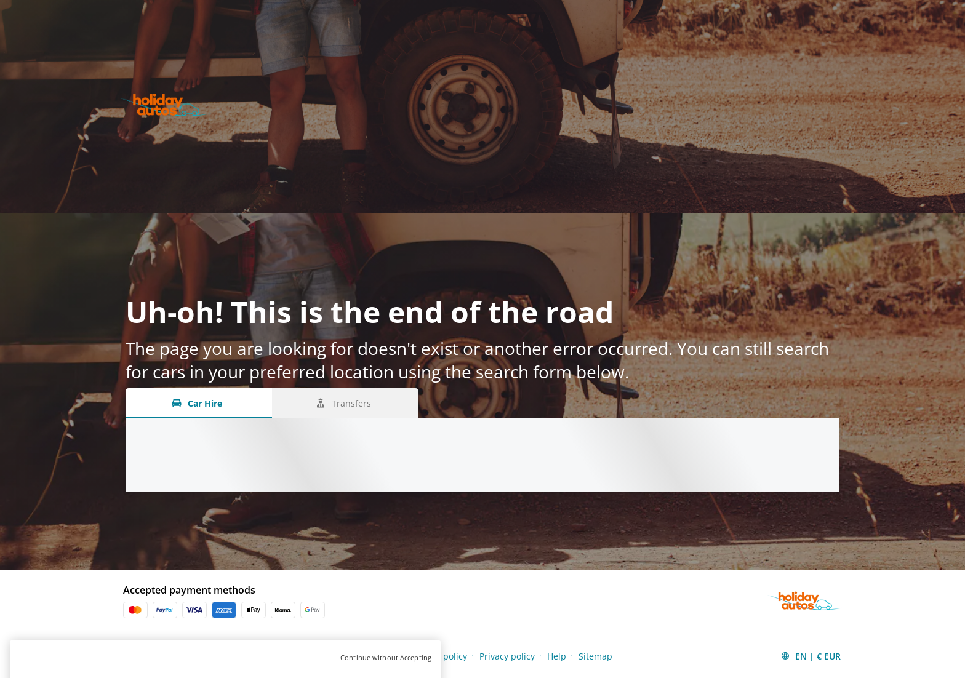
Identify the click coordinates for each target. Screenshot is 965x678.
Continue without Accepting (385, 669)
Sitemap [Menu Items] (595, 656)
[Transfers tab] (345, 403)
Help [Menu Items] (556, 656)
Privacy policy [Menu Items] (507, 656)
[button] (810, 656)
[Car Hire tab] (199, 403)
